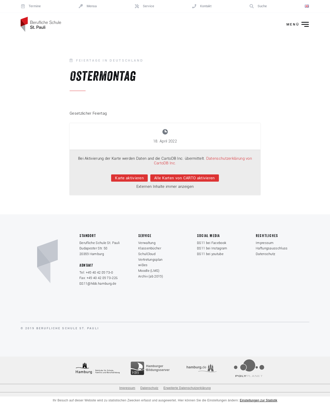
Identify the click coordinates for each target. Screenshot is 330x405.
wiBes (143, 265)
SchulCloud (146, 254)
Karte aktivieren (129, 178)
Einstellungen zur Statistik (258, 401)
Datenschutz (265, 254)
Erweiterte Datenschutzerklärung (187, 388)
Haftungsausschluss (271, 249)
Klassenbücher (149, 249)
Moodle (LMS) (149, 271)
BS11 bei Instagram (212, 249)
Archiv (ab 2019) (150, 277)
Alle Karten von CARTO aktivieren (184, 178)
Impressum (265, 243)
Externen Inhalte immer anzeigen (165, 186)
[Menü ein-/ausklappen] (294, 24)
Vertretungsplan (150, 260)
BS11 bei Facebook (211, 243)
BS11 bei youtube (210, 254)
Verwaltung (146, 243)
